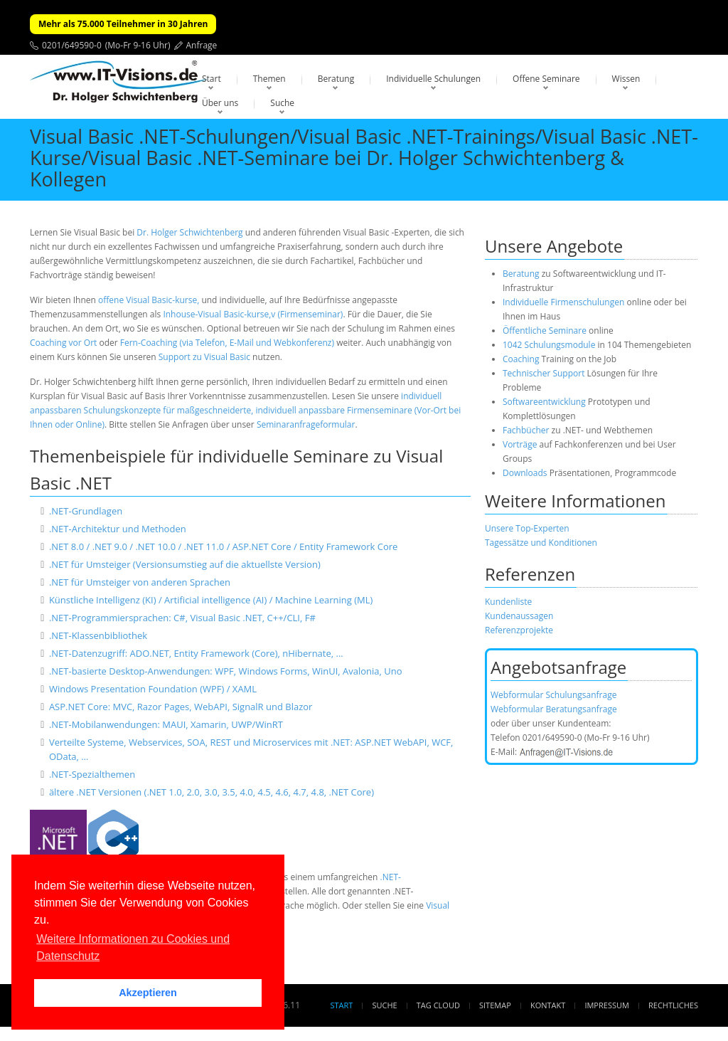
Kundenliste (508, 602)
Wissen (626, 79)
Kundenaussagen (519, 616)
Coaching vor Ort (63, 343)
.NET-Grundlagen (85, 510)
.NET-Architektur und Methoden (117, 528)
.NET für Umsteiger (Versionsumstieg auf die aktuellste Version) (185, 564)
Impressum (606, 1005)
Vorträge (520, 444)
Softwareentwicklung (544, 402)
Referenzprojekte (519, 630)
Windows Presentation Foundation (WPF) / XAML (153, 688)
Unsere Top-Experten (527, 528)
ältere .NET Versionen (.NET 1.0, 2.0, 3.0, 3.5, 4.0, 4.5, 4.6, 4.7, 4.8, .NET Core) (211, 792)
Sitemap (495, 1005)
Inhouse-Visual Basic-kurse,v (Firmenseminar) (253, 314)
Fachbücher (526, 430)
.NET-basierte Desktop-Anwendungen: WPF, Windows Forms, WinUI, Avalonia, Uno (225, 671)
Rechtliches (673, 1005)
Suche (282, 103)
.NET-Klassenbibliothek (98, 635)
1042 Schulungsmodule (550, 345)
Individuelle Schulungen (433, 79)
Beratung (336, 79)
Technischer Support (543, 373)
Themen (269, 79)
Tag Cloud (438, 1005)
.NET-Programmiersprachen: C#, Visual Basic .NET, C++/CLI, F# (182, 617)
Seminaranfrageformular (306, 424)
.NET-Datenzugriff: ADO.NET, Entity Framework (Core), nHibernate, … (196, 653)
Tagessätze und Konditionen (541, 543)
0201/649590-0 (72, 45)
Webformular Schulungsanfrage (553, 695)
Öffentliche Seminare (545, 330)
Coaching (521, 359)
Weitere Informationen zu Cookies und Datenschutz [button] (133, 947)
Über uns (220, 103)
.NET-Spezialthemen (92, 774)
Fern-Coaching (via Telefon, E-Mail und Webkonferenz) (227, 343)
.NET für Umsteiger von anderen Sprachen (139, 582)
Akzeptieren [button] (148, 992)
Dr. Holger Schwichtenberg (189, 232)
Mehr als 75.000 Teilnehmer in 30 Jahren (123, 24)
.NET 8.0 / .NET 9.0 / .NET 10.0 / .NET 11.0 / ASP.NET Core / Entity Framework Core (223, 546)
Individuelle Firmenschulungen (563, 302)
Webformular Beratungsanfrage (554, 709)
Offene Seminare (546, 79)
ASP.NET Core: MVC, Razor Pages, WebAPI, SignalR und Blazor (181, 706)
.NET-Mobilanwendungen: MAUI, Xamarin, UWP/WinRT (166, 724)
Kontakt (547, 1005)
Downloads (525, 473)
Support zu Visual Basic (204, 357)
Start (211, 79)
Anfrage (202, 45)
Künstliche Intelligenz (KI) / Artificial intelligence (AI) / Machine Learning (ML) (211, 599)
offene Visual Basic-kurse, (148, 300)
